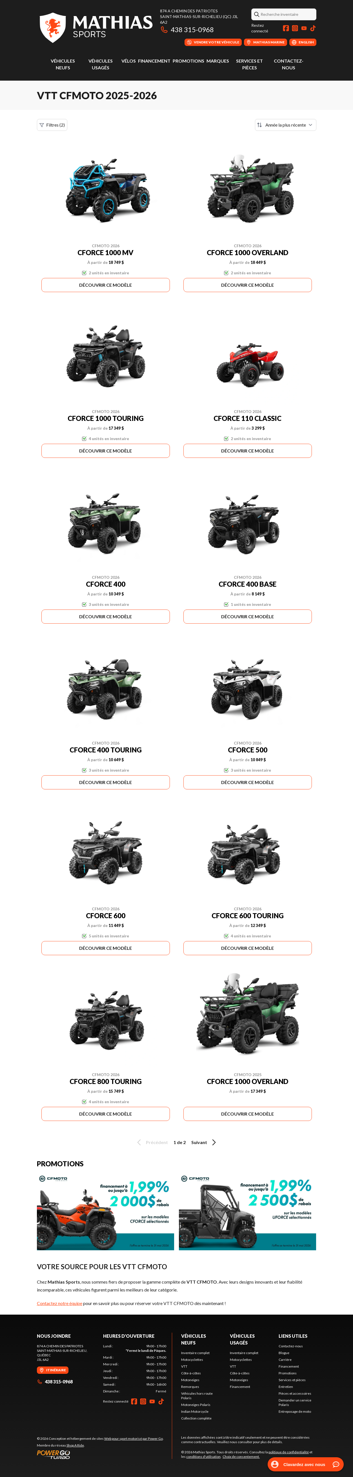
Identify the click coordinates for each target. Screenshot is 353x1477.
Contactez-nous (291, 1346)
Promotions (188, 60)
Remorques (190, 1387)
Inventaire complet (195, 1353)
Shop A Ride (75, 1445)
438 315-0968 (187, 29)
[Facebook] (286, 28)
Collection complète (196, 1418)
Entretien (286, 1387)
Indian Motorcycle (194, 1411)
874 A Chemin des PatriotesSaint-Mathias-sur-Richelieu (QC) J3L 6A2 (199, 16)
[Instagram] (295, 28)
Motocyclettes (192, 1359)
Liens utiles (293, 1336)
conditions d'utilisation (203, 1456)
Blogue (284, 1353)
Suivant (204, 1142)
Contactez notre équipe (59, 1303)
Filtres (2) (52, 125)
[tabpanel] (134, 1369)
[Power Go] (100, 1454)
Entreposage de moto (295, 1411)
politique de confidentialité (288, 1452)
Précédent (151, 1142)
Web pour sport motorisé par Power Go (133, 1438)
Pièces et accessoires (295, 1393)
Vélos (128, 60)
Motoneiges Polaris (195, 1405)
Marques (218, 60)
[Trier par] (285, 125)
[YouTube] (304, 28)
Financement (154, 60)
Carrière (285, 1359)
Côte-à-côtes (191, 1373)
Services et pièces (292, 1380)
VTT (184, 1366)
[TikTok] (313, 28)
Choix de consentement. (241, 1456)
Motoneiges (190, 1380)
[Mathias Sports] (95, 27)
